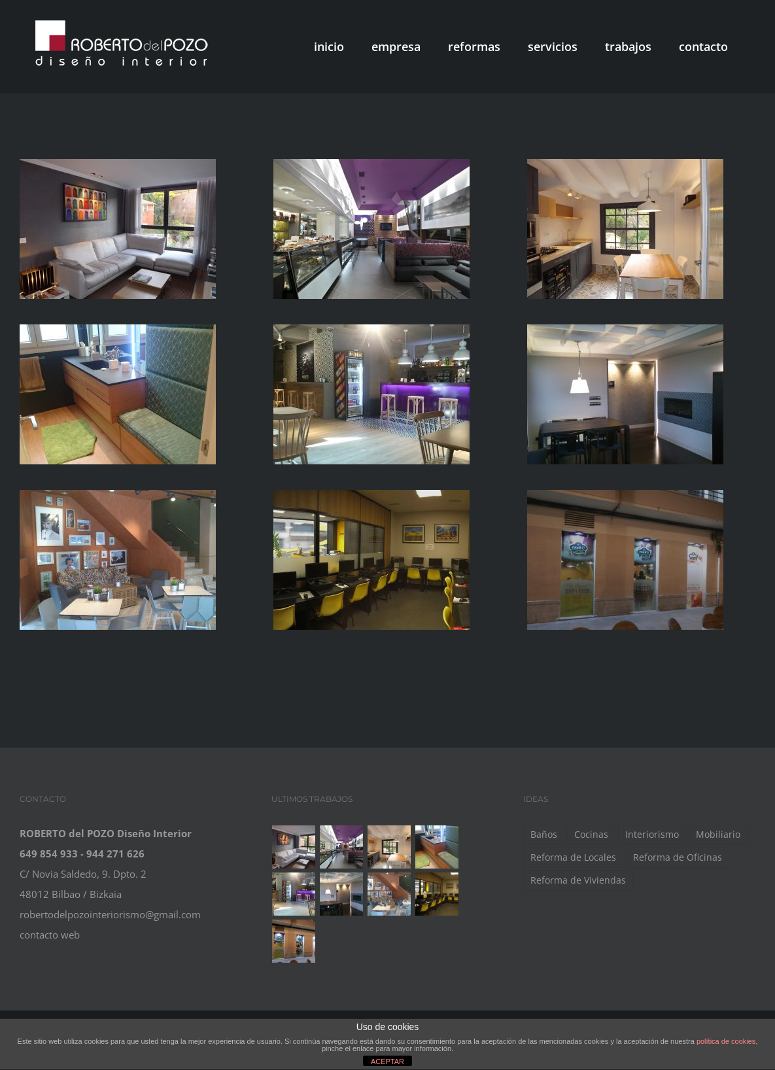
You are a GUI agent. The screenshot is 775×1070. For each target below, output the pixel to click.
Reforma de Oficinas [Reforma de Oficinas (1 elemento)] (677, 857)
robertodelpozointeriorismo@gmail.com (110, 914)
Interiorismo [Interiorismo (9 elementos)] (652, 834)
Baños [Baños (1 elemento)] (543, 834)
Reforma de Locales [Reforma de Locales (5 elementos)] (573, 857)
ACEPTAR (387, 1061)
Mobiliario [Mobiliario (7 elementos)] (718, 834)
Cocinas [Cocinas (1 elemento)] (591, 834)
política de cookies (726, 1041)
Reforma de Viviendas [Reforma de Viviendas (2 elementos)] (578, 880)
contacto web (50, 934)
